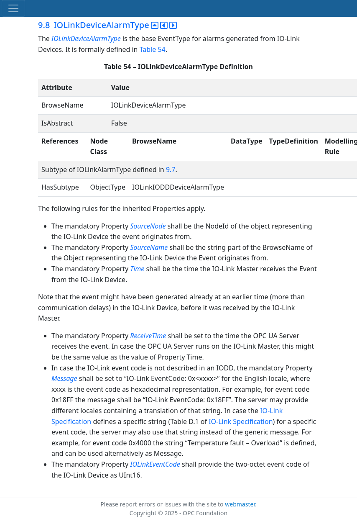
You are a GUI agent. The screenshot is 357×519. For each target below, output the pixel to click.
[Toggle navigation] (13, 8)
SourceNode (148, 226)
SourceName (149, 247)
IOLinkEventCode (155, 464)
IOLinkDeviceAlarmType (86, 38)
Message (64, 378)
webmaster (240, 504)
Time (137, 268)
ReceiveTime (148, 335)
